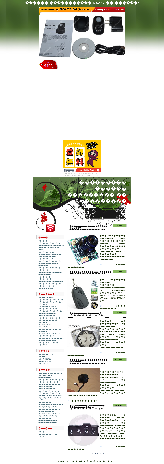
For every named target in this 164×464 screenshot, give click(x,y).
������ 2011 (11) (46, 356)
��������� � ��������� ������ (88, 361)
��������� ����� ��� (92, 229)
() (101, 453)
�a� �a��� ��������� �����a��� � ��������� (50, 375)
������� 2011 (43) (47, 354)
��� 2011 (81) (44, 364)
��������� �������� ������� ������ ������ (50, 320)
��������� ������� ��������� (50, 273)
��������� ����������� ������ (50, 403)
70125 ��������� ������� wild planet (47, 258)
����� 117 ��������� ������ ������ (49, 285)
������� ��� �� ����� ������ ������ (51, 339)
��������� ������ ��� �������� (49, 410)
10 (103, 453)
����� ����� (46, 288)
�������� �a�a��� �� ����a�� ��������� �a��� (50, 398)
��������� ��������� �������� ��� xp (87, 406)
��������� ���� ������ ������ (88, 227)
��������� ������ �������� (49, 269)
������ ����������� (83, 401)
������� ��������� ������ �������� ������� (50, 263)
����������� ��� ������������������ (51, 310)
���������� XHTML (48, 434)
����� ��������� (49, 407)
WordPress (42, 436)
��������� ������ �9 (85, 313)
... (105, 453)
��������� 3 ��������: (45, 326)
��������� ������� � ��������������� (50, 381)
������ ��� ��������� (45, 278)
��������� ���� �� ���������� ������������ (49, 386)
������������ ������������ (47, 314)
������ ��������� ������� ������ (49, 415)
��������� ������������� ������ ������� (47, 420)
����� (42, 432)
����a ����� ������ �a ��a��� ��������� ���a (51, 247)
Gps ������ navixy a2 (47, 306)
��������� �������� (51, 281)
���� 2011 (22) (45, 359)
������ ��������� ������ (90, 272)
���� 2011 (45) (45, 361)
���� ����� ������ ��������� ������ (49, 392)
